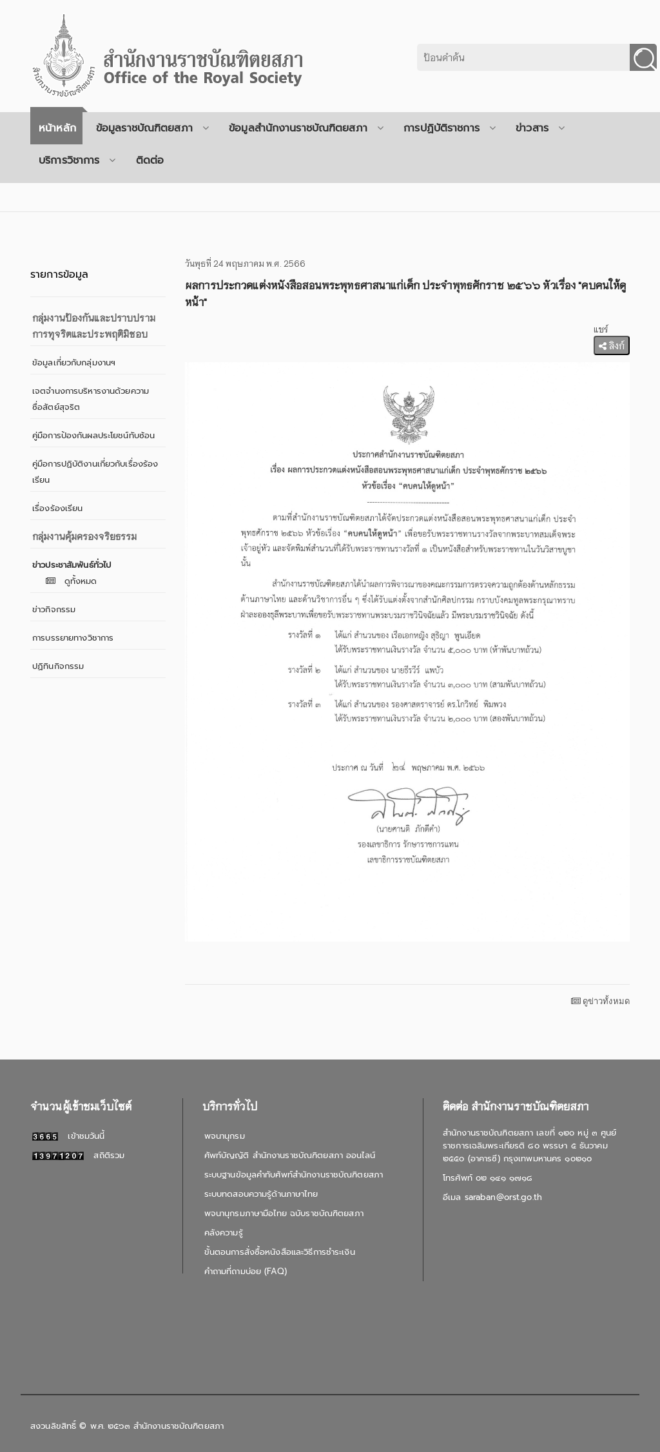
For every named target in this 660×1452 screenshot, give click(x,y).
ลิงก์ (612, 345)
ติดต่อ (150, 160)
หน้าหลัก (57, 128)
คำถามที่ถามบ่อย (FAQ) (245, 1271)
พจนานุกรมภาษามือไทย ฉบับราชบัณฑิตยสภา (284, 1213)
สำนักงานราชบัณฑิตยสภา (178, 1426)
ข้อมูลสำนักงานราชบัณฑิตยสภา (306, 128)
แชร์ (601, 329)
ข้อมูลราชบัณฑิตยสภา (152, 128)
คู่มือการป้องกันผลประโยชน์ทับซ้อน (93, 435)
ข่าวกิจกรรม (53, 609)
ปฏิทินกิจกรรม (58, 666)
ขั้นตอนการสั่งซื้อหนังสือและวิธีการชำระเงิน (279, 1252)
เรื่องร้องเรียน (57, 508)
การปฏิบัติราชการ (449, 128)
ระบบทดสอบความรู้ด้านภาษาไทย (261, 1194)
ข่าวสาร (540, 128)
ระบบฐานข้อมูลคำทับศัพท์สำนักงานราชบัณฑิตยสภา (293, 1174)
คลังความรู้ (223, 1232)
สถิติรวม (78, 1155)
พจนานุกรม (224, 1136)
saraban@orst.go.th (503, 1197)
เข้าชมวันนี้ (68, 1136)
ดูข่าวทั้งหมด (600, 1001)
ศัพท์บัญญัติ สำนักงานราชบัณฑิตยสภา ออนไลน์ (289, 1155)
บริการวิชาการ (77, 160)
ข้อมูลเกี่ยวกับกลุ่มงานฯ (73, 362)
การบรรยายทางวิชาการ (72, 638)
